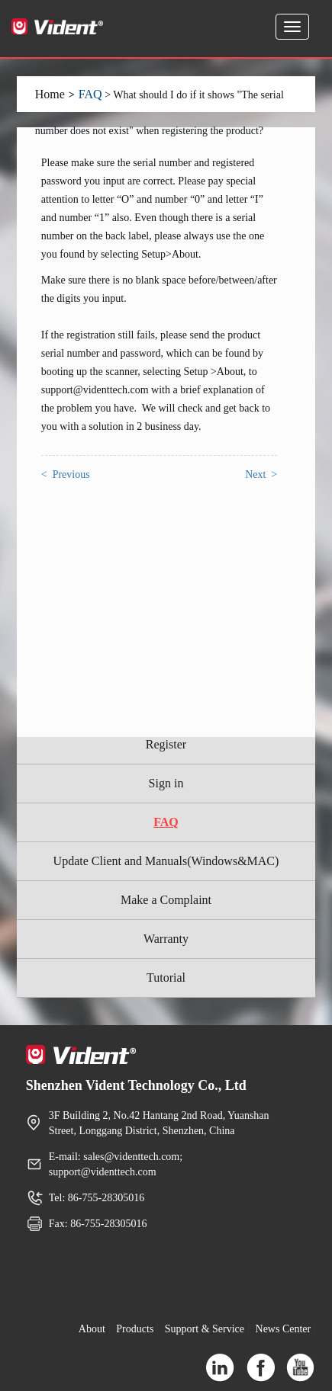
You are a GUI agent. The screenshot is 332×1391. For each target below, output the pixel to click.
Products (134, 1329)
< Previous (65, 474)
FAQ (90, 94)
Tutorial (166, 977)
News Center (283, 1329)
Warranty (166, 938)
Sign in (166, 783)
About (92, 1329)
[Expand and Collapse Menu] (292, 27)
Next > (261, 474)
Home (50, 94)
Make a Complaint (166, 899)
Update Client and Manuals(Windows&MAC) (166, 860)
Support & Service (204, 1329)
